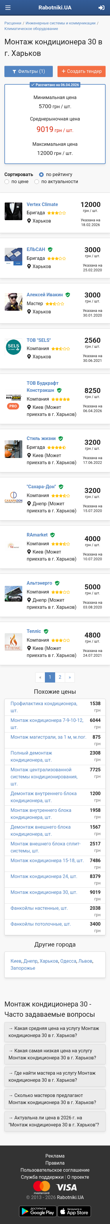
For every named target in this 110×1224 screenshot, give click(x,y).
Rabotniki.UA (55, 7)
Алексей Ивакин (45, 294)
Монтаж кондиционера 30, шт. (44, 892)
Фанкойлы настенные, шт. (39, 908)
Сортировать (18, 174)
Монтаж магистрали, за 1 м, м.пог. (49, 737)
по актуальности (59, 181)
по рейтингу (59, 174)
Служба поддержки (42, 1177)
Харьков (49, 961)
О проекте (78, 1177)
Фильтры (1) (28, 71)
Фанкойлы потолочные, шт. (41, 924)
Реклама (55, 1156)
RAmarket (37, 535)
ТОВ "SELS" (39, 340)
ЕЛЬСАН (36, 249)
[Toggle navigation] (8, 8)
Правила (55, 1163)
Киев (16, 961)
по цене (19, 181)
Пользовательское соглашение (55, 1170)
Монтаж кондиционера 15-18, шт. (47, 860)
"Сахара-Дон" (41, 486)
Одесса (68, 961)
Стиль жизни (41, 438)
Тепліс (34, 631)
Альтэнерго (39, 583)
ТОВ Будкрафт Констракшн (43, 386)
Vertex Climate (42, 204)
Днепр (30, 961)
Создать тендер (81, 71)
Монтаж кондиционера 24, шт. (44, 876)
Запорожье (23, 968)
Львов (85, 961)
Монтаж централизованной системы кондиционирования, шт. (44, 777)
